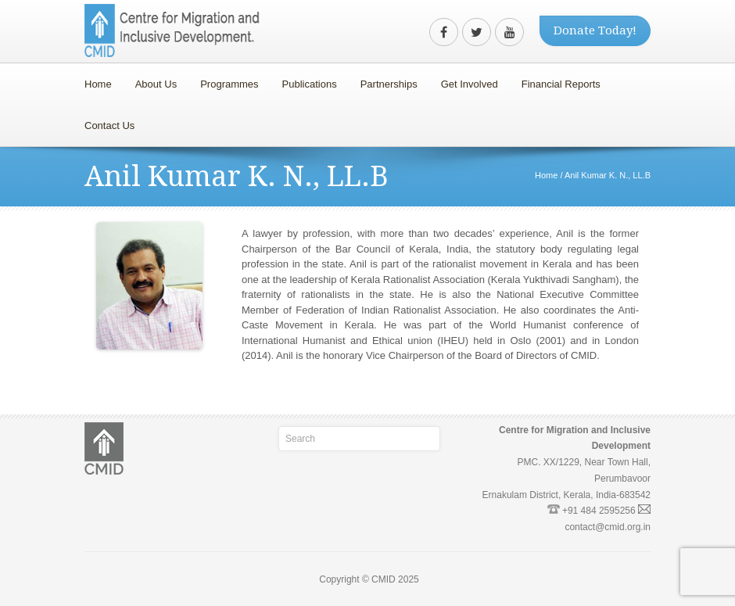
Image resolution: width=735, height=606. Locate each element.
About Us (152, 80)
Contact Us (109, 125)
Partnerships (385, 80)
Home (98, 84)
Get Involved (465, 80)
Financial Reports (557, 80)
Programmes (225, 80)
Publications (309, 84)
